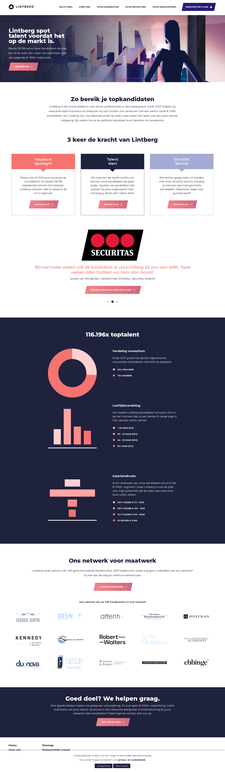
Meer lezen (122, 766)
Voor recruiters (135, 7)
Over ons (84, 7)
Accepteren (103, 766)
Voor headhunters (164, 7)
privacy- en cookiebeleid (131, 760)
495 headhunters (115, 602)
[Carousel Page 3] (117, 302)
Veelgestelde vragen (56, 750)
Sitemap (48, 745)
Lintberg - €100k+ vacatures (21, 6)
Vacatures (65, 7)
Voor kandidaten (108, 7)
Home (13, 745)
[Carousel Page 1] (108, 302)
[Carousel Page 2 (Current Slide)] (112, 302)
